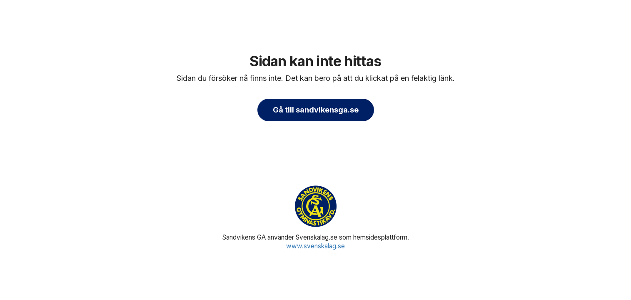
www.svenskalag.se (315, 246)
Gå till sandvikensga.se (316, 109)
